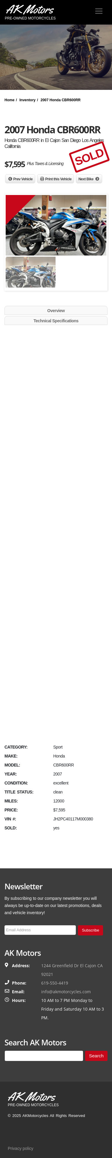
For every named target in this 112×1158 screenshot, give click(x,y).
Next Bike (86, 179)
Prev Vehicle (23, 179)
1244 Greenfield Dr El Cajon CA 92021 (72, 970)
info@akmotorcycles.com (66, 991)
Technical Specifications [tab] (55, 320)
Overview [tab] (56, 310)
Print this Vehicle (58, 179)
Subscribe (90, 930)
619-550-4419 (54, 983)
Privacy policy (20, 1148)
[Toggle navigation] (98, 11)
